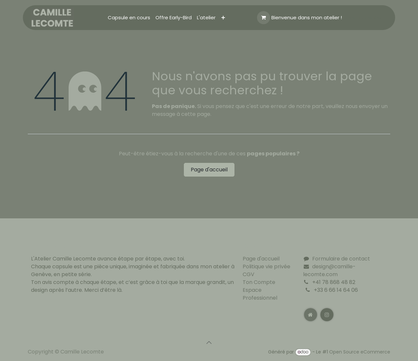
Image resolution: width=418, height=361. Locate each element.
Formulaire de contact (341, 258)
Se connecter (365, 17)
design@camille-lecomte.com (329, 270)
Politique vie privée (266, 266)
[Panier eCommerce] (263, 17)
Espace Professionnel (260, 294)
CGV (248, 274)
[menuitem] (129, 17)
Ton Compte (259, 282)
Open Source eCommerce (359, 352)
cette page (195, 114)
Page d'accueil (209, 169)
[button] (209, 342)
